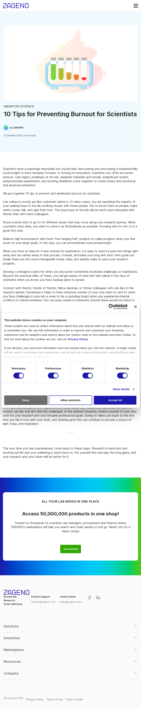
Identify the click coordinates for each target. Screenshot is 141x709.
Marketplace (14, 650)
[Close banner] (135, 306)
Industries (12, 638)
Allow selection (70, 400)
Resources (12, 661)
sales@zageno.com (71, 601)
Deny (25, 400)
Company (11, 673)
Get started (70, 549)
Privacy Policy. (78, 339)
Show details (121, 389)
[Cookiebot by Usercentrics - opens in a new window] (111, 306)
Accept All (115, 400)
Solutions (11, 626)
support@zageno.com (43, 601)
